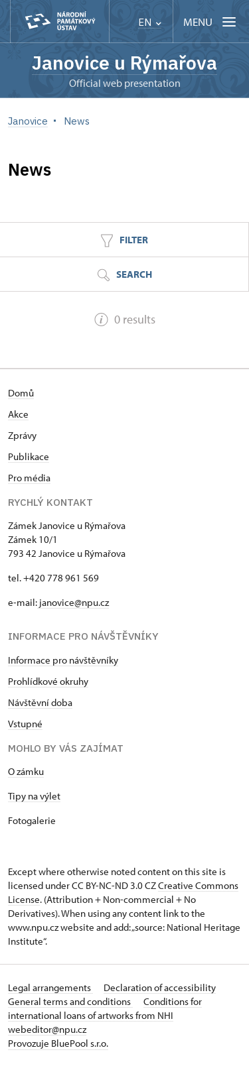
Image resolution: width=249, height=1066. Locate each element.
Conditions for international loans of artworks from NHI (105, 1008)
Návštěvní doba (40, 702)
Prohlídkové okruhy (48, 681)
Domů (21, 392)
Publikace (28, 456)
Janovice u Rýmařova (124, 62)
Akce (18, 414)
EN (149, 22)
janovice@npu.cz (73, 602)
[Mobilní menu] (211, 21)
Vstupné (25, 723)
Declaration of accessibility (160, 987)
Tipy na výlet (34, 796)
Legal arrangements (50, 987)
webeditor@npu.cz (47, 1029)
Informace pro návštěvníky (63, 660)
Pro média (29, 477)
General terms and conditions (70, 1001)
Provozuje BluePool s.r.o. (58, 1043)
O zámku (26, 771)
